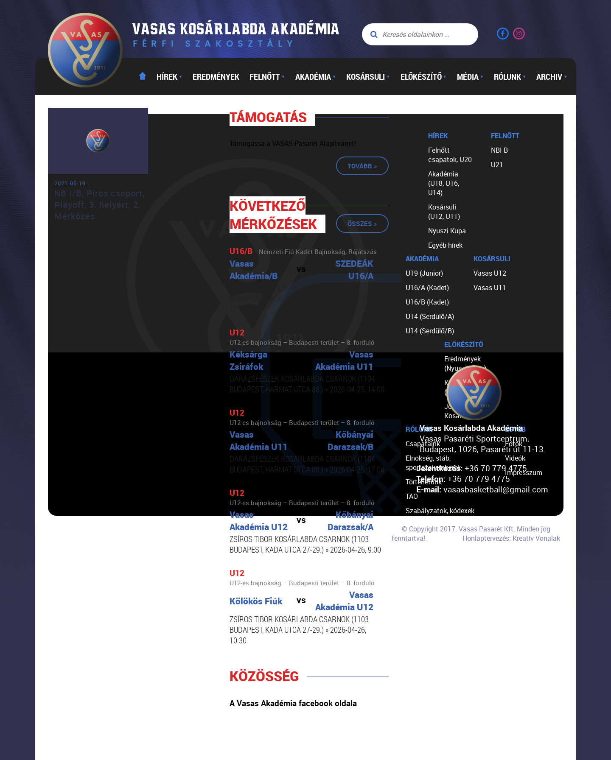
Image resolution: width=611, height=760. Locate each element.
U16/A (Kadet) (427, 287)
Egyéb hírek (445, 245)
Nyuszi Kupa (447, 230)
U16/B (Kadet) (427, 302)
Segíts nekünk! (428, 554)
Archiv (551, 76)
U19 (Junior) (424, 273)
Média (470, 76)
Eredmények (216, 76)
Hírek (169, 76)
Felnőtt (267, 76)
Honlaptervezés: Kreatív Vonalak (511, 538)
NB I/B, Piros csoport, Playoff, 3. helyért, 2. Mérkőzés (99, 204)
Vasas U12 (490, 273)
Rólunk (510, 76)
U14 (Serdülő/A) (430, 316)
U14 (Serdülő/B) (430, 330)
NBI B (499, 150)
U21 (497, 164)
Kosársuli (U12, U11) (444, 211)
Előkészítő (424, 76)
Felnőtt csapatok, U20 (450, 154)
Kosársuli (368, 76)
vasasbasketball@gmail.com (495, 489)
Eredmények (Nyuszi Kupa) (465, 363)
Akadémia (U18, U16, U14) (443, 183)
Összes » (362, 223)
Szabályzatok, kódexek (440, 510)
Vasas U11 (490, 287)
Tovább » (362, 166)
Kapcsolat (421, 568)
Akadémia (315, 76)
